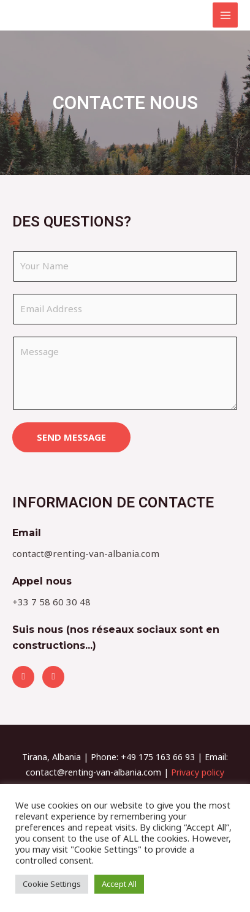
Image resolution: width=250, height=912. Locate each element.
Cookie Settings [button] (52, 883)
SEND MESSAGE (71, 437)
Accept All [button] (119, 883)
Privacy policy (197, 772)
